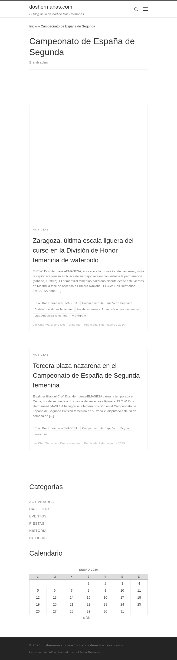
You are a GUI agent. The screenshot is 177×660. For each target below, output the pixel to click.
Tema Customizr (91, 652)
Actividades (41, 502)
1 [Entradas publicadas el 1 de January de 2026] (88, 583)
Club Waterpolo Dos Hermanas (59, 324)
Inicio (33, 26)
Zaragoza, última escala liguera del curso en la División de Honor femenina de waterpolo (83, 250)
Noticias (38, 538)
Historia (38, 531)
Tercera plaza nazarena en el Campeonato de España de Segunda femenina (86, 375)
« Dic (86, 618)
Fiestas (36, 523)
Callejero (40, 509)
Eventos (38, 516)
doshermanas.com (56, 645)
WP (51, 652)
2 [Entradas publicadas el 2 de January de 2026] (105, 583)
